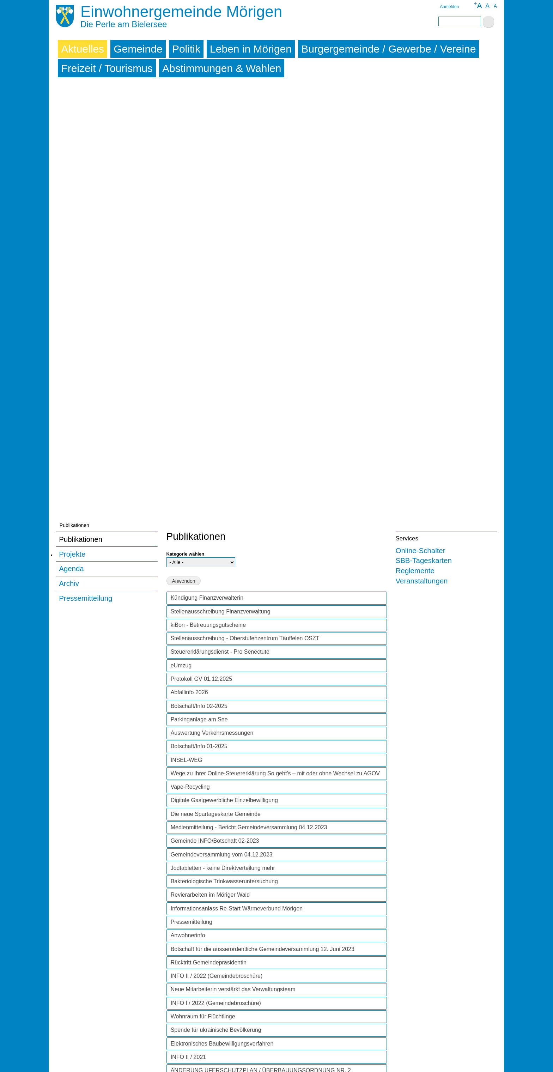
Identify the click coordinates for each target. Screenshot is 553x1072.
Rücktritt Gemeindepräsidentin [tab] (209, 527)
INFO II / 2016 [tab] (188, 972)
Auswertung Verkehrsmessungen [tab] (212, 297)
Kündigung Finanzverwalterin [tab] (207, 162)
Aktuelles (82, 49)
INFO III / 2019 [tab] (189, 823)
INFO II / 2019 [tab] (188, 837)
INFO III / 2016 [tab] (189, 958)
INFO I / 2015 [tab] (188, 1026)
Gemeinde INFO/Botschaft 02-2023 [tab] (215, 405)
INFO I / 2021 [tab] (188, 668)
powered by (471, 1060)
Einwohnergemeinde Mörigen (181, 11)
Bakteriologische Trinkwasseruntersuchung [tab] (224, 446)
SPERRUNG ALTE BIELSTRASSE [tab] (214, 655)
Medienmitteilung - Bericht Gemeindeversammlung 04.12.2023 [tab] (249, 392)
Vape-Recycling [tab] (190, 351)
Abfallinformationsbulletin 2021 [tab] (209, 729)
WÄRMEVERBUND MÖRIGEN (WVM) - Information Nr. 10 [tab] (244, 715)
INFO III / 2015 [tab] (189, 999)
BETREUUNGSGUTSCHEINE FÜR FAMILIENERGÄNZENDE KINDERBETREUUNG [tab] (249, 698)
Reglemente (415, 135)
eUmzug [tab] (181, 230)
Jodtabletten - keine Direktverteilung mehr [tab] (223, 432)
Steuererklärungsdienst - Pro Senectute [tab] (220, 216)
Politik (186, 49)
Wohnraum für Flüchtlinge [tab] (203, 581)
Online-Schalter (420, 115)
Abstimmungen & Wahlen (221, 68)
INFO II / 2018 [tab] (188, 877)
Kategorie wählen (185, 118)
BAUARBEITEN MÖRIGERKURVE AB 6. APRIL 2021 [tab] (238, 682)
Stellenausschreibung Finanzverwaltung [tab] (221, 176)
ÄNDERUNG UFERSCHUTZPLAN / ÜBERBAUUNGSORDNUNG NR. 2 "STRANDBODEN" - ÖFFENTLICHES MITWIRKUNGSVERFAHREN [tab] (261, 638)
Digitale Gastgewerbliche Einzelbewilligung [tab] (224, 365)
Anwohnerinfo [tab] (188, 500)
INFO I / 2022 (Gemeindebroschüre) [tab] (216, 567)
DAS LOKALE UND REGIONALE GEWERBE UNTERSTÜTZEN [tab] (251, 783)
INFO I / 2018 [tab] (188, 904)
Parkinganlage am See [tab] (199, 284)
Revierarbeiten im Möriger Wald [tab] (210, 459)
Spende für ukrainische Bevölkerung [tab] (216, 594)
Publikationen (80, 103)
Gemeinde (138, 49)
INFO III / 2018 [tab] (189, 864)
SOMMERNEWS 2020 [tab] (199, 769)
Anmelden (449, 6)
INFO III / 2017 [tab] (189, 918)
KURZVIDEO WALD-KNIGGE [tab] (208, 756)
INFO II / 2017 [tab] (188, 931)
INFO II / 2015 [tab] (188, 1012)
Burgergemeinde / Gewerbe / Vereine (388, 49)
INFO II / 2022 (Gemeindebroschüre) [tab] (217, 540)
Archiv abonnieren (169, 1044)
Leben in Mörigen (251, 49)
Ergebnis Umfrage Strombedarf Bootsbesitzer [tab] (228, 891)
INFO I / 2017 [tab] (188, 945)
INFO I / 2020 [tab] (188, 796)
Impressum (70, 1060)
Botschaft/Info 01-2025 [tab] (199, 311)
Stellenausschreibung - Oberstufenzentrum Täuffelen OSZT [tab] (245, 203)
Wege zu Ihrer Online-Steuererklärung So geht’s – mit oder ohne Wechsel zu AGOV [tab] (275, 338)
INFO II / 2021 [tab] (188, 621)
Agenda (71, 133)
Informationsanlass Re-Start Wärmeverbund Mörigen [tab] (237, 473)
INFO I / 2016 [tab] (188, 985)
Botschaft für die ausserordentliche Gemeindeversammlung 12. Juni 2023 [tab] (262, 513)
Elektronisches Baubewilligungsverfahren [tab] (222, 608)
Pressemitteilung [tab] (191, 486)
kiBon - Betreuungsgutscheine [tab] (208, 189)
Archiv (69, 148)
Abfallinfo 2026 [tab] (189, 257)
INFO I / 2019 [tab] (188, 850)
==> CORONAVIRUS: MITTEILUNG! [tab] (217, 810)
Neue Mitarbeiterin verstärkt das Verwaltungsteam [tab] (233, 554)
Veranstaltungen (422, 145)
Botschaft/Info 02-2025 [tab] (199, 270)
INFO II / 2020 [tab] (188, 742)
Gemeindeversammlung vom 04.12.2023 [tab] (222, 419)
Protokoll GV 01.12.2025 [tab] (201, 243)
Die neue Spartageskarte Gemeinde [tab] (216, 378)
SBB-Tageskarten (424, 125)
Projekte (72, 118)
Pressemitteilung (85, 162)
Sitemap (96, 1060)
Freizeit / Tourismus (107, 68)
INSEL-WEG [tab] (186, 324)
